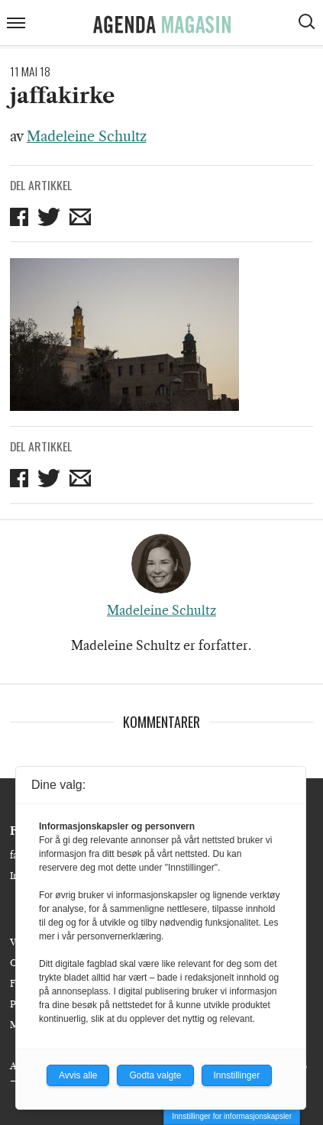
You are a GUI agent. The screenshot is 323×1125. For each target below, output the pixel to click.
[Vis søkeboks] (308, 24)
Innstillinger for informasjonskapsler (232, 1116)
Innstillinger (237, 1075)
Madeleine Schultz (87, 136)
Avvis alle (78, 1075)
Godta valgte (155, 1075)
